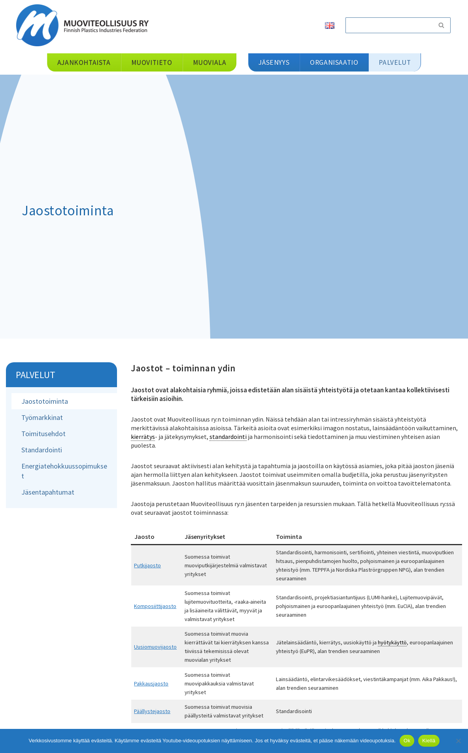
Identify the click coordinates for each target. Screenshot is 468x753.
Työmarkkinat (42, 417)
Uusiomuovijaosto (155, 646)
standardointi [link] (228, 437)
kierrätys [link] (143, 437)
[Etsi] (388, 25)
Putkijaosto (147, 565)
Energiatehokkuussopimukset (64, 470)
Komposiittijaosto (155, 606)
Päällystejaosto (152, 711)
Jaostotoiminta (44, 401)
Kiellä (428, 741)
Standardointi (41, 449)
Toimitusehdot (43, 433)
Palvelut (35, 375)
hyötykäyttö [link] (392, 642)
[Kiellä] (458, 741)
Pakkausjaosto (151, 683)
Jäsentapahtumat (47, 492)
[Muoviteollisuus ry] (85, 25)
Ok (407, 741)
